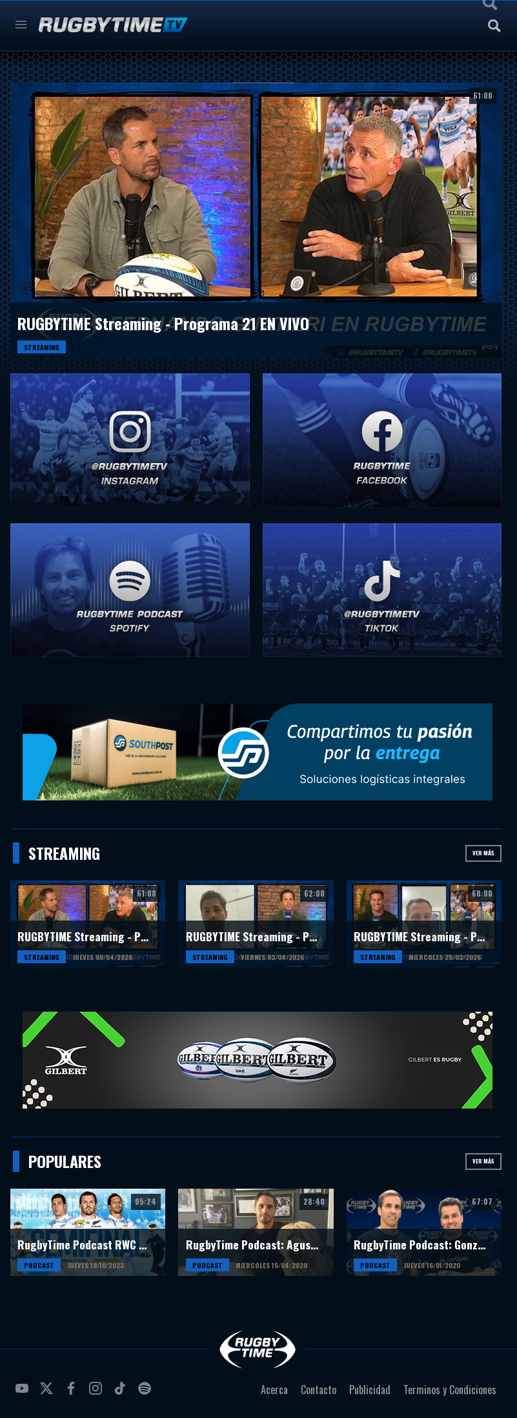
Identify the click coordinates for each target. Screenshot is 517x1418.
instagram (97, 1393)
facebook (73, 1393)
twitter (48, 1393)
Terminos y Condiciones (449, 1389)
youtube (23, 1393)
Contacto (318, 1389)
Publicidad (369, 1389)
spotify (146, 1393)
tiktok (122, 1393)
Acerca (274, 1389)
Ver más (483, 852)
